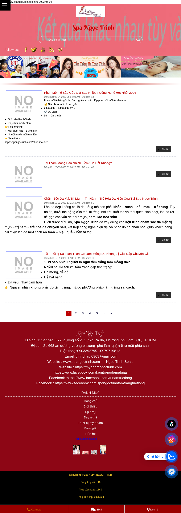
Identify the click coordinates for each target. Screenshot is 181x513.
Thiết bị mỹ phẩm (90, 423)
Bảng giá (90, 428)
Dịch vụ (90, 412)
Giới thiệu (90, 406)
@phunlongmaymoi (87, 438)
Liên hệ (90, 434)
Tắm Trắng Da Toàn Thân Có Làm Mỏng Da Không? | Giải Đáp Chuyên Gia (97, 253)
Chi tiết (165, 149)
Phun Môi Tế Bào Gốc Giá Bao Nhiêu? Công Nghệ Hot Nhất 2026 (90, 92)
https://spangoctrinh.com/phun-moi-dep (26, 142)
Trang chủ (90, 401)
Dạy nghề (90, 417)
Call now (34, 509)
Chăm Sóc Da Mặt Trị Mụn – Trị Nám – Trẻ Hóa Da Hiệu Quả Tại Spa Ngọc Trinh (101, 198)
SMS (96, 509)
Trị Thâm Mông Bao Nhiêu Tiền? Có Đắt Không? (78, 163)
